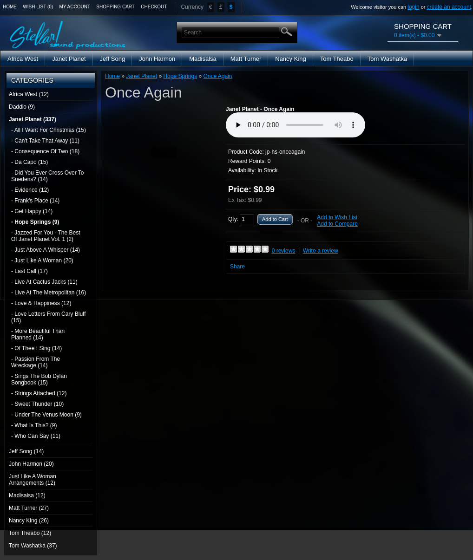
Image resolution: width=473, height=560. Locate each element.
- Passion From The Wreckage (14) (35, 362)
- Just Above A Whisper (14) (45, 250)
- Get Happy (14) (32, 211)
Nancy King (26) (29, 520)
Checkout (154, 6)
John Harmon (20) (31, 464)
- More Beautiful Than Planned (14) (38, 334)
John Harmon (157, 58)
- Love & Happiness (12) (41, 303)
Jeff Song (112, 58)
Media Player (295, 124)
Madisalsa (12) (27, 495)
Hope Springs (180, 76)
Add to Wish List (337, 217)
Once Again (217, 76)
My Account (75, 6)
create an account (449, 7)
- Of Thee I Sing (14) (36, 348)
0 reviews (284, 250)
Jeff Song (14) (26, 451)
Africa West (22, 58)
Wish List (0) (38, 6)
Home (10, 6)
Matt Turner (245, 58)
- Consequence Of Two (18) (45, 151)
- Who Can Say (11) (35, 436)
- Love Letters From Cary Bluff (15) (48, 317)
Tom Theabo (337, 58)
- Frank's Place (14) (35, 200)
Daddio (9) (22, 107)
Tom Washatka (387, 58)
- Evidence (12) (30, 190)
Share (237, 266)
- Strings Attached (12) (38, 393)
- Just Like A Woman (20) (42, 260)
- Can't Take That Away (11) (45, 140)
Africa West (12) (29, 94)
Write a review (320, 250)
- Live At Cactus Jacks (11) (44, 282)
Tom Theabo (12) (30, 533)
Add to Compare (337, 224)
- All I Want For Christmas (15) (48, 130)
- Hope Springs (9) (35, 222)
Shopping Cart (115, 6)
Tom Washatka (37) (33, 545)
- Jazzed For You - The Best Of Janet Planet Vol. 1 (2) (45, 235)
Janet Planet (68, 58)
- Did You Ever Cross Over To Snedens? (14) (47, 175)
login (413, 7)
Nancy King (290, 58)
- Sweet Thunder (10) (37, 404)
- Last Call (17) (29, 271)
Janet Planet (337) (32, 119)
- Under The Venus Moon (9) (46, 414)
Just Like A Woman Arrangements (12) (32, 479)
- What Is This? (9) (34, 425)
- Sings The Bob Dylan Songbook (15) (39, 379)
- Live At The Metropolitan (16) (48, 292)
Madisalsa (203, 58)
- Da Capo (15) (29, 162)
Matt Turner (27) (29, 508)
